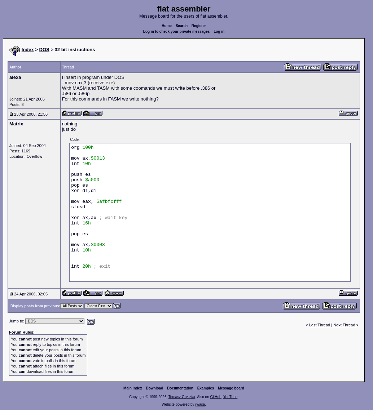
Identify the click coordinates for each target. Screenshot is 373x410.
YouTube (230, 397)
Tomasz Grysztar (181, 397)
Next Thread (344, 325)
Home (167, 26)
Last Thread (319, 325)
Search (182, 26)
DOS (44, 49)
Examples (205, 388)
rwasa (200, 404)
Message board (231, 388)
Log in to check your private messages (176, 32)
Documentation (180, 388)
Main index (132, 388)
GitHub (215, 397)
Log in (219, 32)
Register (199, 26)
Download (154, 388)
